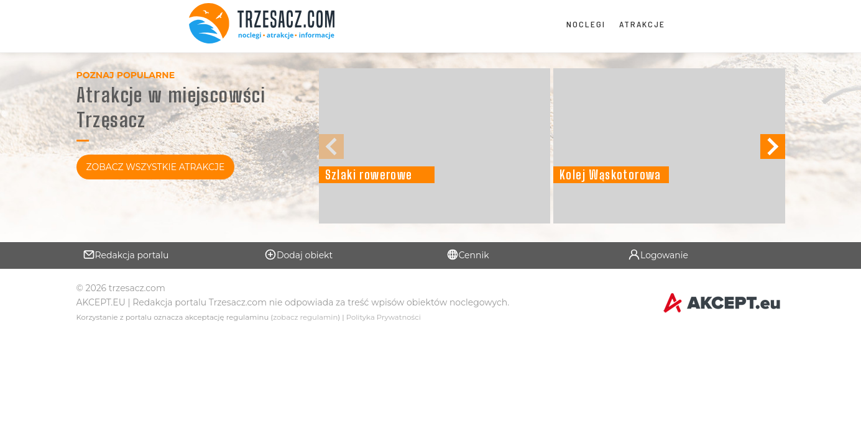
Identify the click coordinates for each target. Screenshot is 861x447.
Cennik (467, 254)
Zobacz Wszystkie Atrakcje (155, 167)
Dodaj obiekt (298, 254)
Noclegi (585, 24)
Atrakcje (642, 24)
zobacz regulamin (305, 317)
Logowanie (658, 254)
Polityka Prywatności (383, 317)
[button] (772, 146)
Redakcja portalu (126, 254)
